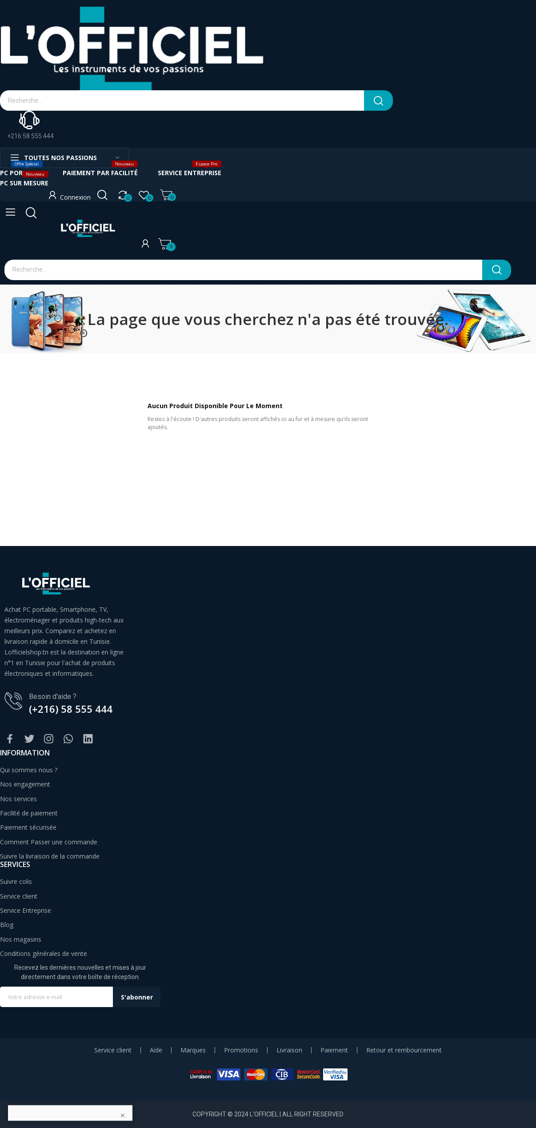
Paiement (334, 1050)
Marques (193, 1050)
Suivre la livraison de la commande (50, 856)
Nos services (18, 799)
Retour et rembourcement (404, 1050)
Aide (156, 1050)
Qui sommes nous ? (28, 770)
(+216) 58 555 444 (70, 709)
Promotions (241, 1050)
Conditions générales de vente (43, 953)
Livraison (289, 1050)
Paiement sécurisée (28, 827)
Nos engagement (25, 784)
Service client (18, 896)
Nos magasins (20, 939)
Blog (6, 924)
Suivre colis (16, 881)
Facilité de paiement (29, 813)
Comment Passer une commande (48, 842)
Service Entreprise (25, 910)
